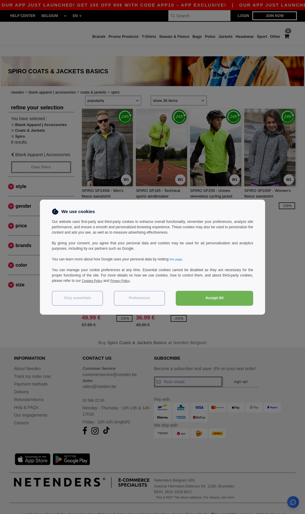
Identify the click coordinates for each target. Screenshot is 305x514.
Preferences (139, 298)
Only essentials (77, 298)
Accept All (215, 298)
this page (176, 259)
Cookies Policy (93, 281)
